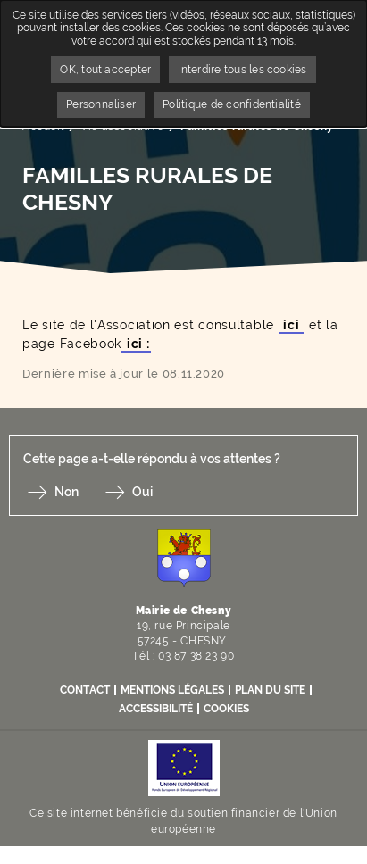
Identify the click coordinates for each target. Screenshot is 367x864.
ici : (136, 343)
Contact (85, 690)
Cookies (226, 708)
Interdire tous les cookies (242, 69)
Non (66, 492)
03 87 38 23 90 (196, 656)
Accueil (42, 126)
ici (292, 325)
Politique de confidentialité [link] (232, 104)
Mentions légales (172, 690)
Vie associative (121, 126)
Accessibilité (156, 708)
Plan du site (270, 690)
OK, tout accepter (105, 69)
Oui (142, 492)
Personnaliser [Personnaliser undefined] (101, 104)
